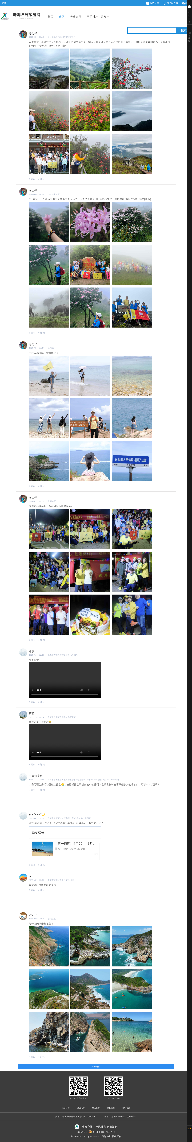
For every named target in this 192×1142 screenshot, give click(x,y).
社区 (62, 16)
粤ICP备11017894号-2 (103, 1132)
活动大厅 (76, 16)
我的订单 (152, 3)
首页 (51, 16)
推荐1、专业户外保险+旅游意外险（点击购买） (76, 1116)
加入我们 (96, 1108)
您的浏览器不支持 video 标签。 (65, 680)
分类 (104, 16)
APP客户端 (170, 3)
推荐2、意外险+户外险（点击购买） (120, 1116)
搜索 (184, 30)
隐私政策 (111, 1108)
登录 (4, 3)
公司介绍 (66, 1108)
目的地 (91, 16)
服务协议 (126, 1108)
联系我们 (81, 1108)
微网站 (186, 3)
